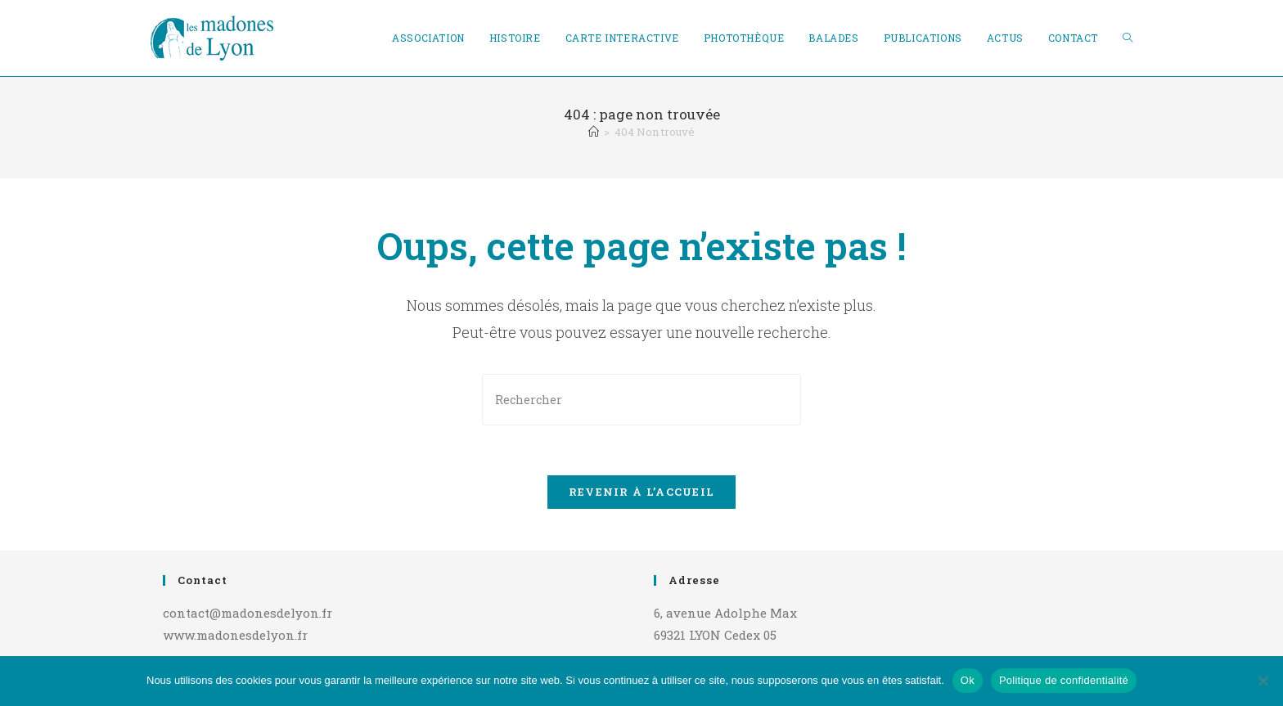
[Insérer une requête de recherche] (641, 399)
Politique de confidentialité (1063, 680)
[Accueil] (593, 131)
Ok (968, 680)
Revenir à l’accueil (642, 491)
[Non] (1262, 680)
